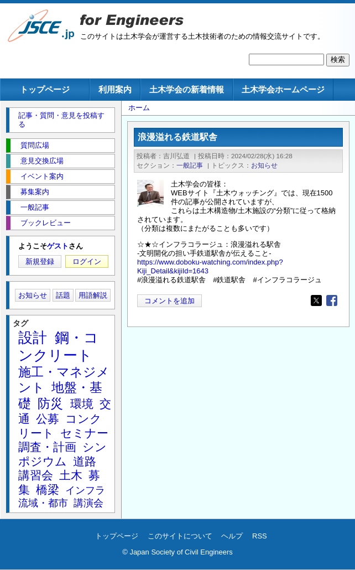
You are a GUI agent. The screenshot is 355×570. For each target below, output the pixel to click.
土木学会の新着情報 (186, 89)
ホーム (139, 107)
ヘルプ (232, 536)
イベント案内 (42, 176)
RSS (259, 536)
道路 (84, 461)
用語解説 (93, 295)
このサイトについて (180, 536)
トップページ (45, 89)
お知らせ (264, 165)
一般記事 (189, 165)
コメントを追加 (169, 301)
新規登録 (39, 261)
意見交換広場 (42, 161)
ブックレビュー (45, 223)
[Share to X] (316, 300)
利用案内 (115, 89)
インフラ (85, 490)
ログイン (86, 261)
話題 (63, 295)
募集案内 (34, 192)
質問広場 (34, 145)
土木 (70, 475)
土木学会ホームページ (283, 89)
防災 (50, 403)
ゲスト (58, 246)
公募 (47, 418)
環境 (81, 403)
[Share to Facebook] (331, 300)
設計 (32, 337)
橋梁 (47, 489)
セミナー (84, 433)
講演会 (88, 503)
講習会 (35, 475)
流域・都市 (43, 503)
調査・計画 (47, 447)
